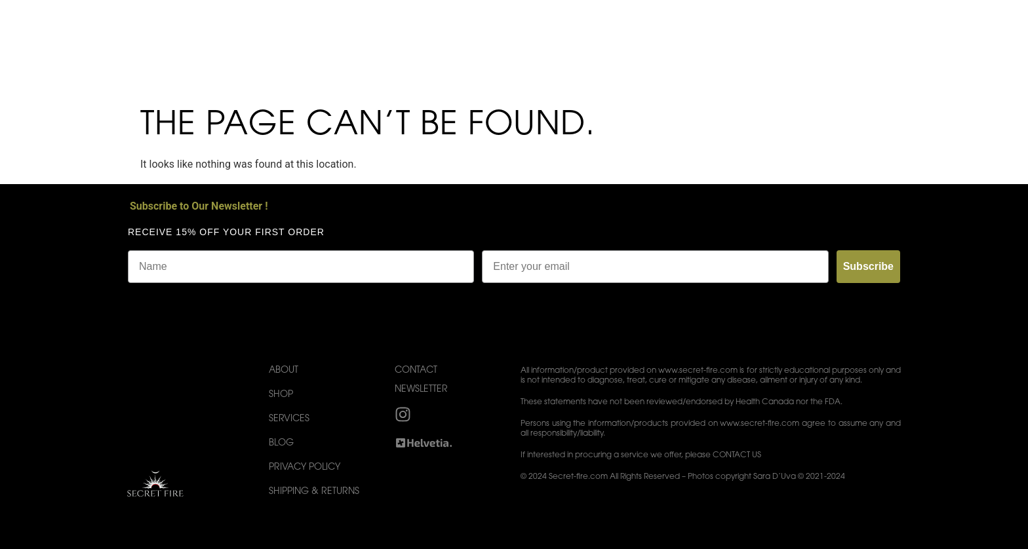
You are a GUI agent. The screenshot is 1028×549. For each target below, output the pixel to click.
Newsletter (421, 389)
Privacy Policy (304, 467)
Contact (416, 370)
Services (289, 419)
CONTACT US (737, 455)
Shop (281, 395)
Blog (281, 443)
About (283, 370)
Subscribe (868, 266)
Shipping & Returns (314, 492)
